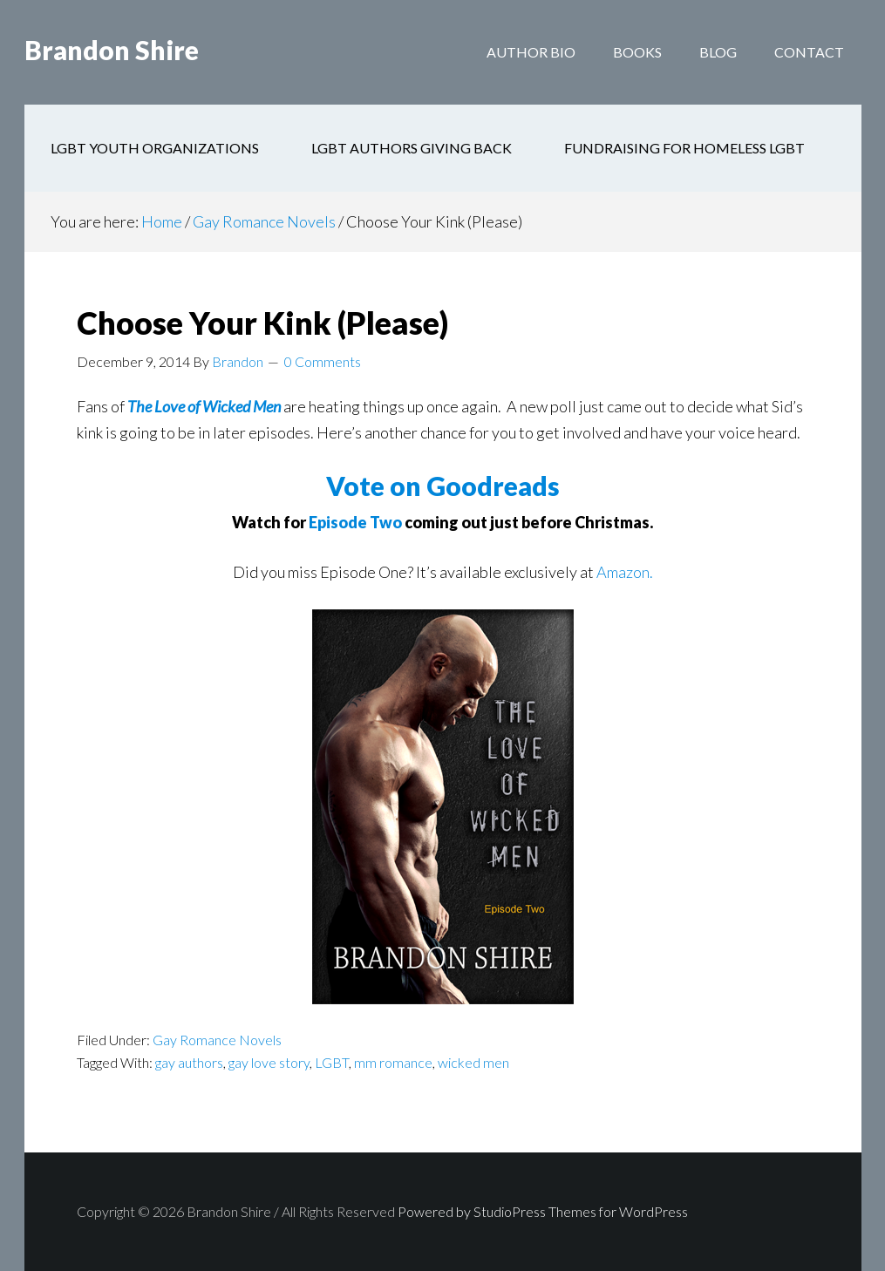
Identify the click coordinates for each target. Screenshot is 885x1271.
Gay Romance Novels (217, 1039)
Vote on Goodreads (443, 485)
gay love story (269, 1062)
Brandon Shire (111, 52)
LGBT (332, 1062)
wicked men (473, 1062)
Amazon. (624, 571)
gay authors (189, 1062)
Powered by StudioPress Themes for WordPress (543, 1211)
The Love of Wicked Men (204, 406)
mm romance (393, 1062)
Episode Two (355, 522)
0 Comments (322, 361)
